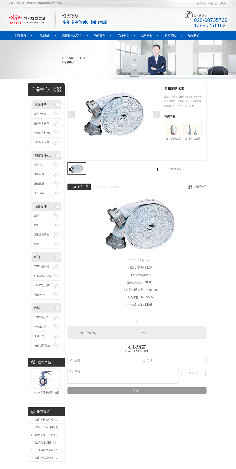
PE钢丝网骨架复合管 (46, 345)
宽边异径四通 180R (45, 234)
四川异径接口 (89, 332)
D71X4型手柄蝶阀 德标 (46, 266)
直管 (36, 215)
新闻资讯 (170, 35)
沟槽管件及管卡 (72, 35)
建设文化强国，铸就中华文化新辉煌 (48, 442)
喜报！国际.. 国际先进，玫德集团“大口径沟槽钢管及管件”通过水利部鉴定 (48, 427)
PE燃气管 (39, 336)
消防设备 (44, 35)
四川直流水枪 (192, 138)
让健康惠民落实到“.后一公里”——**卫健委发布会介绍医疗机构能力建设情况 (48, 450)
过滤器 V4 (39, 294)
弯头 (36, 224)
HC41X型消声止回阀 (45, 285)
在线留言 (201, 3)
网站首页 (20, 35)
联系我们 (223, 3)
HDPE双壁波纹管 (44, 317)
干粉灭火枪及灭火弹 (45, 132)
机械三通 (39, 183)
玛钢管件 (99, 35)
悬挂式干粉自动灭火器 (46, 123)
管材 (36, 308)
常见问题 (212, 3)
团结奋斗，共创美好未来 (48, 434)
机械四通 (39, 174)
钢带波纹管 (40, 326)
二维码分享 (200, 186)
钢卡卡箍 (39, 193)
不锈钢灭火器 (41, 142)
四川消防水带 (173, 138)
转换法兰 (39, 164)
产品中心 (123, 35)
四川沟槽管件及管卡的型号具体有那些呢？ (48, 419)
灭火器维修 (40, 113)
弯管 (36, 243)
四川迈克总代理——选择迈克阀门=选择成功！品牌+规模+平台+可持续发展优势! (48, 457)
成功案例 (146, 35)
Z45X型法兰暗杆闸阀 (46, 275)
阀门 (36, 257)
